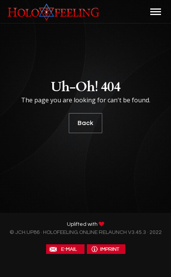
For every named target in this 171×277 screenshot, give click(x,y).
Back (85, 123)
